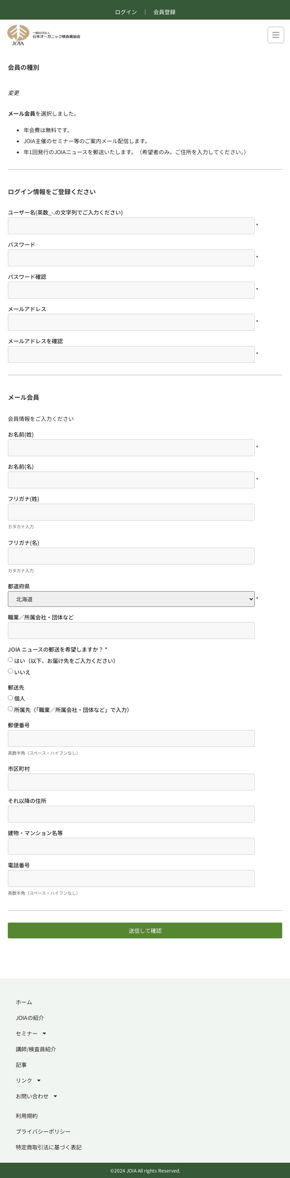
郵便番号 (19, 725)
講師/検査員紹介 (36, 1049)
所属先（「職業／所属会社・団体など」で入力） (73, 710)
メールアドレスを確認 (35, 341)
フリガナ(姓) (23, 499)
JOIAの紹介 (30, 1017)
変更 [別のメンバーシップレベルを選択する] (13, 92)
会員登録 (164, 12)
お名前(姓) (21, 434)
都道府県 (19, 586)
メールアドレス (27, 309)
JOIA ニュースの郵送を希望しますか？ (58, 649)
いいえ (22, 672)
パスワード (21, 244)
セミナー (31, 1033)
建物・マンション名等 (35, 833)
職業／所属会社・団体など (41, 617)
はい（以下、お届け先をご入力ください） (66, 661)
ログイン (126, 12)
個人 (19, 698)
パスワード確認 (27, 276)
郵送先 (16, 687)
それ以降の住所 (27, 801)
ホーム (24, 1002)
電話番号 (19, 865)
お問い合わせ (37, 1096)
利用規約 (27, 1116)
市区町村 (19, 768)
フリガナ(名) (23, 542)
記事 (21, 1065)
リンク (29, 1080)
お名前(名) (21, 466)
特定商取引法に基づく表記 (49, 1147)
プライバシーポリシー (43, 1131)
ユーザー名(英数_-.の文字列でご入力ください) (65, 212)
